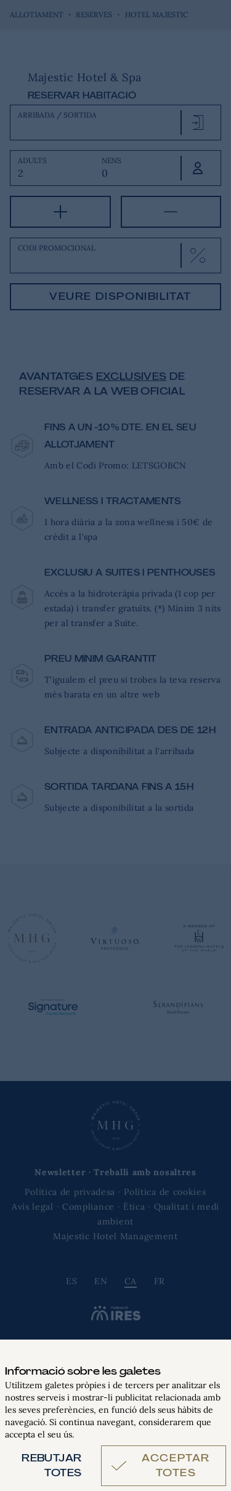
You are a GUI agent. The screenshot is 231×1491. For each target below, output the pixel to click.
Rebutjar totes (51, 1465)
